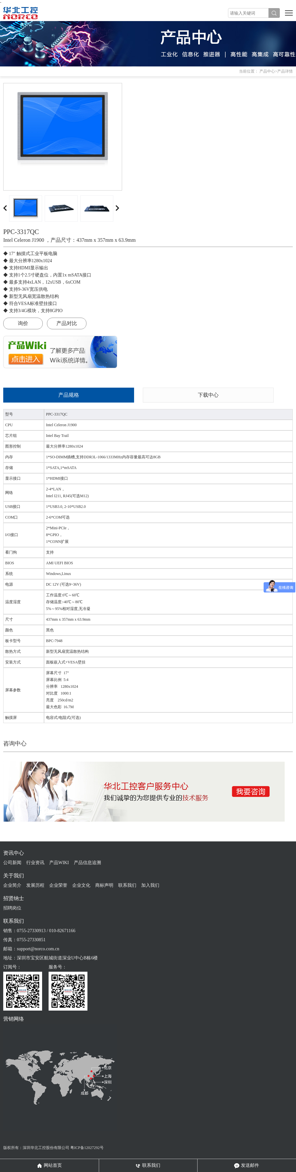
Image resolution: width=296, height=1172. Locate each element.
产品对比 (66, 323)
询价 (23, 323)
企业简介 (12, 885)
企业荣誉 (58, 885)
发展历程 (35, 885)
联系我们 (127, 885)
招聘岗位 (12, 908)
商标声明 (104, 885)
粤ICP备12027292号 (87, 1147)
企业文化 (81, 885)
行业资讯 (35, 862)
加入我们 (150, 885)
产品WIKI (59, 862)
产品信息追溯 (87, 862)
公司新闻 (12, 862)
